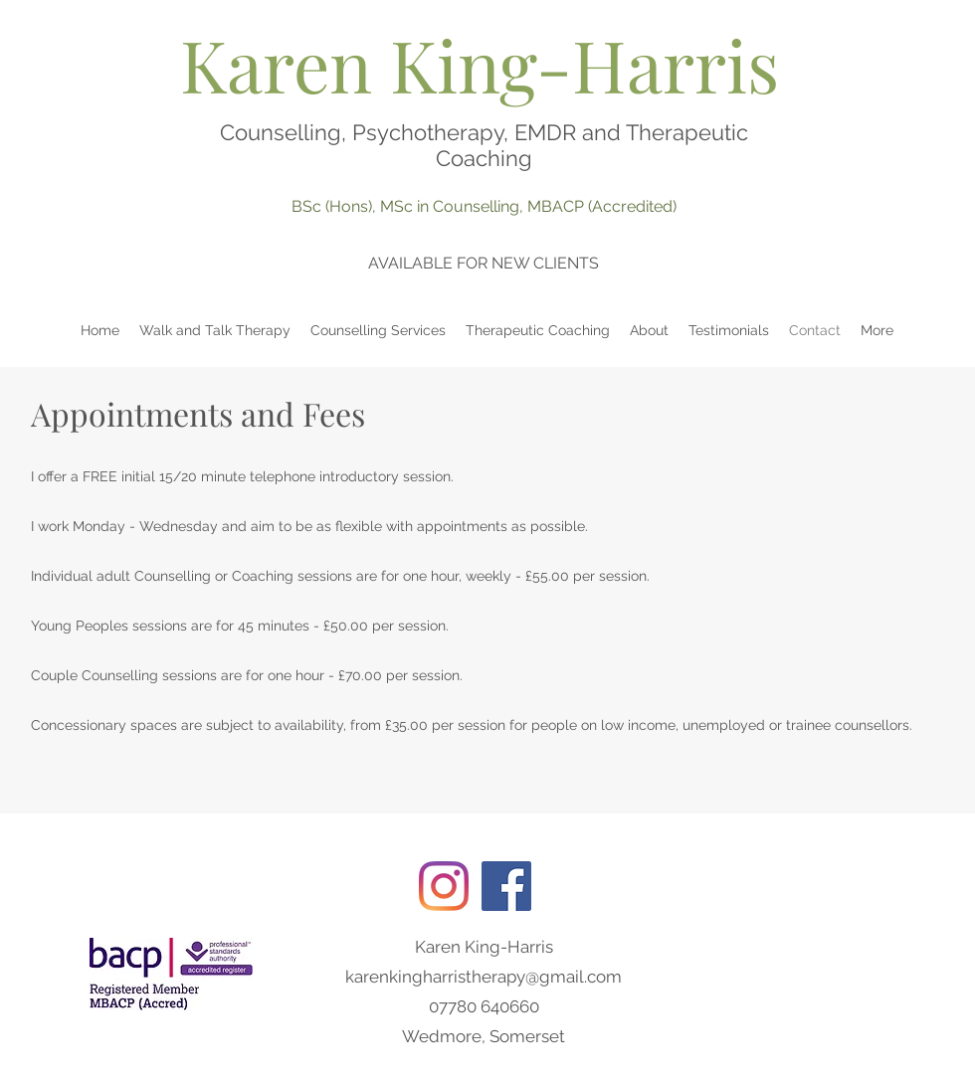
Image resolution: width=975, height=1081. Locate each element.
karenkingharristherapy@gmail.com (483, 977)
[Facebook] (506, 886)
